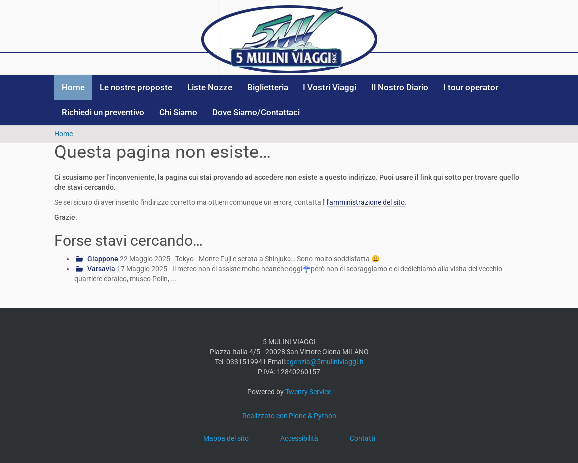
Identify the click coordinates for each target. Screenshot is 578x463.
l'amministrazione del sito (366, 202)
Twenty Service (308, 392)
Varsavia (101, 269)
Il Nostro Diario (399, 87)
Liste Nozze (209, 87)
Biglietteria (267, 87)
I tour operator (470, 87)
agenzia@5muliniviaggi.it (325, 362)
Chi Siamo (178, 112)
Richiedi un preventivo (103, 112)
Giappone (102, 259)
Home (73, 87)
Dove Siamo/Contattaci (256, 112)
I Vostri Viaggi (329, 87)
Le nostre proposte (136, 87)
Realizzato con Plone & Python (289, 416)
